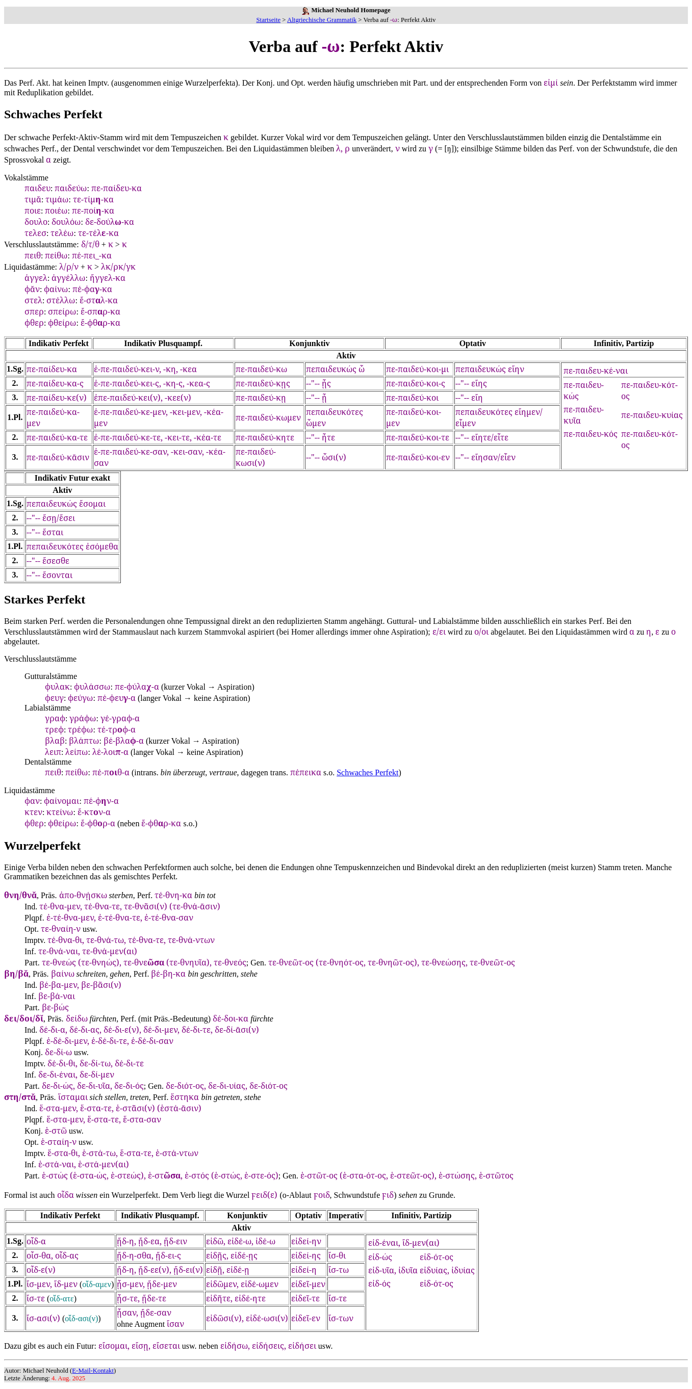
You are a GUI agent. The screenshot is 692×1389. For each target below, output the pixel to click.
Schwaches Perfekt (367, 772)
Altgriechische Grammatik (321, 19)
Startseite (269, 19)
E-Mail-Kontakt (93, 1370)
